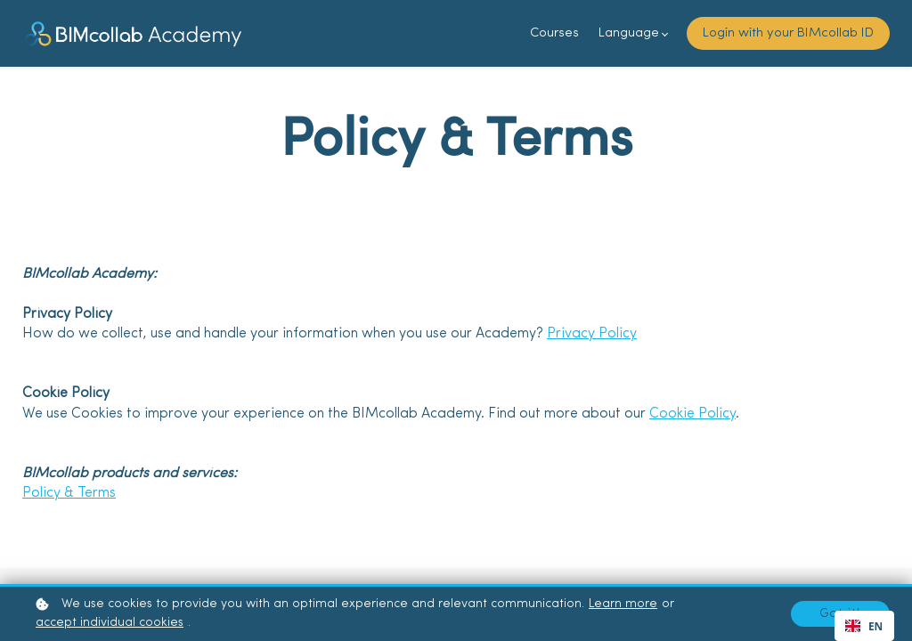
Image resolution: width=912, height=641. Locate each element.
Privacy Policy (592, 334)
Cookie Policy (692, 414)
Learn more (623, 604)
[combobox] (864, 626)
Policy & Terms (69, 493)
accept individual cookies (109, 622)
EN (864, 626)
